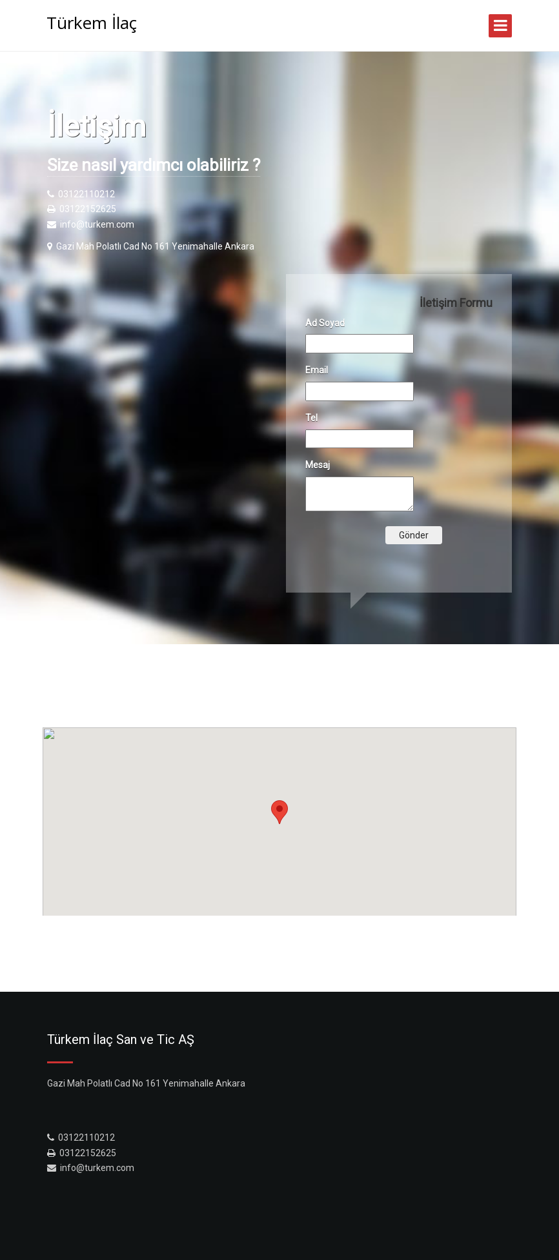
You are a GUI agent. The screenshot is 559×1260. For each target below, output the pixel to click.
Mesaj (317, 465)
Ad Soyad (325, 323)
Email (316, 370)
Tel (311, 418)
